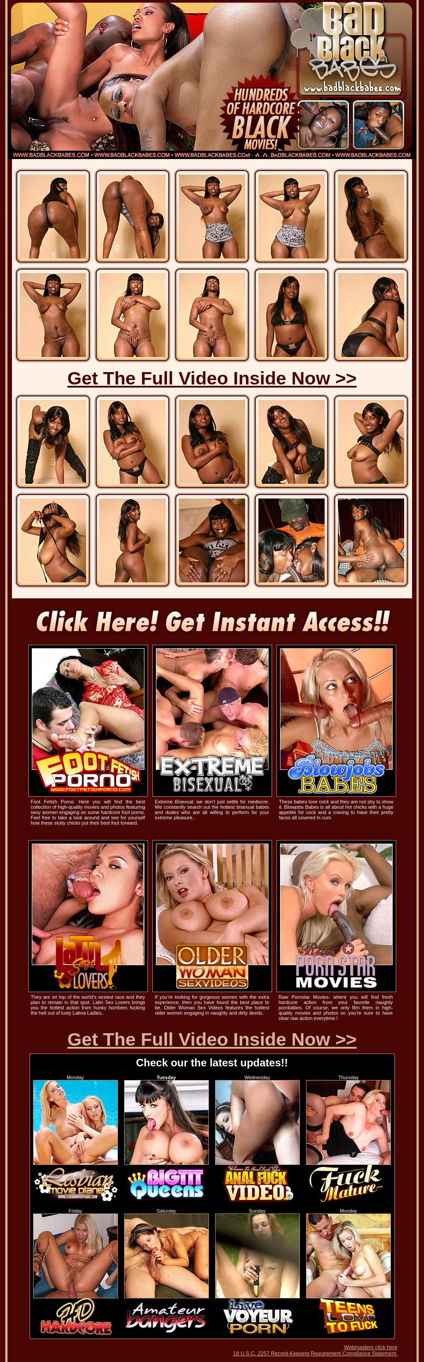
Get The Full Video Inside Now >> (211, 378)
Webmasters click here (371, 1347)
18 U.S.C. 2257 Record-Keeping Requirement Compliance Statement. (315, 1354)
